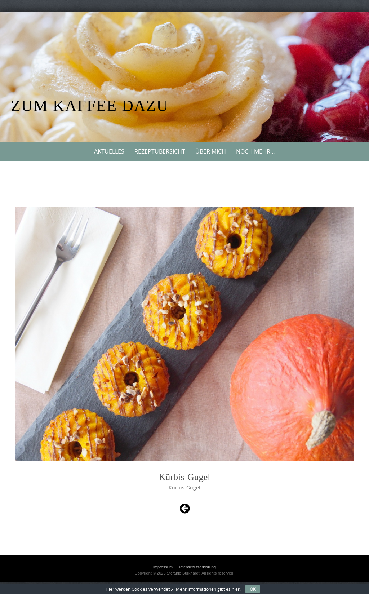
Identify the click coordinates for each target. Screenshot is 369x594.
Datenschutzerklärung (196, 567)
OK (252, 589)
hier (236, 589)
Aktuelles (109, 151)
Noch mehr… (255, 151)
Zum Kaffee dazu (90, 106)
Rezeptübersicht (159, 151)
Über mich (210, 151)
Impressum (163, 567)
